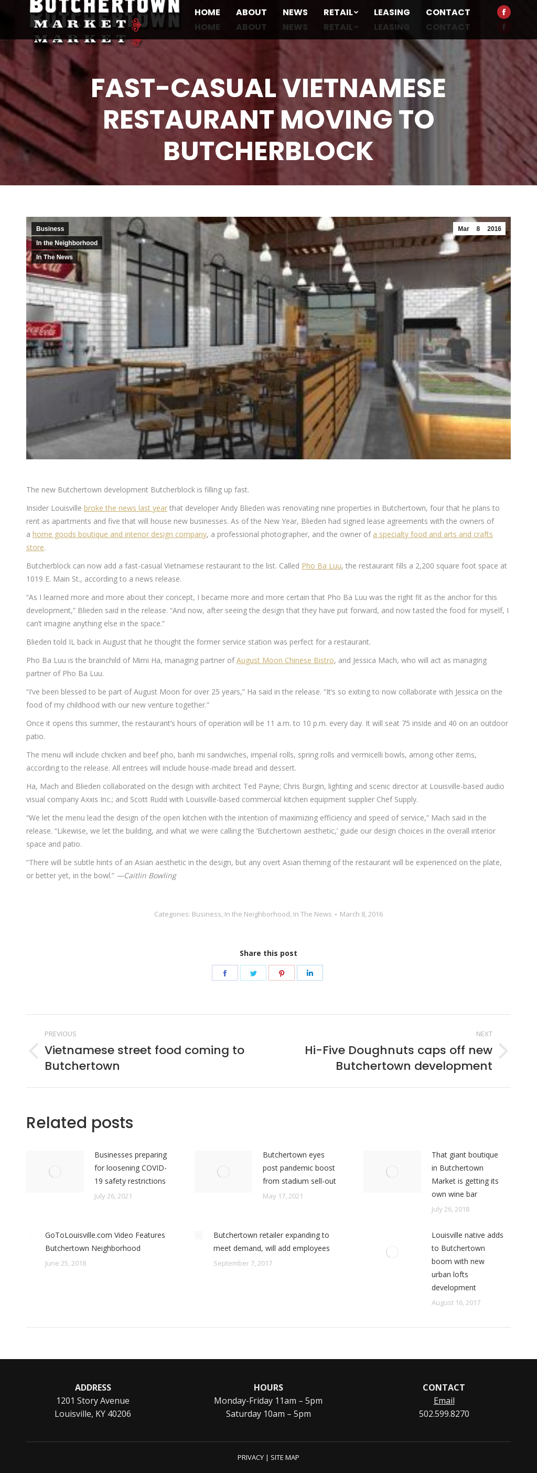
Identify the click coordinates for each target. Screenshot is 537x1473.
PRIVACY (251, 1457)
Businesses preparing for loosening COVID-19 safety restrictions (130, 1168)
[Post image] (55, 1172)
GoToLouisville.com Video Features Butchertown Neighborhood (105, 1241)
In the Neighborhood (67, 243)
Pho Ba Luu (321, 566)
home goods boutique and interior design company (120, 534)
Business (50, 229)
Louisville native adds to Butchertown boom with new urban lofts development (467, 1261)
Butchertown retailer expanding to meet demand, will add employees (271, 1241)
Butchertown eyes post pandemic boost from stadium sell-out (299, 1168)
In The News (54, 257)
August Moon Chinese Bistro (285, 660)
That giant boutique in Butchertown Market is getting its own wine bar (465, 1174)
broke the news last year (125, 508)
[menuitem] (207, 27)
